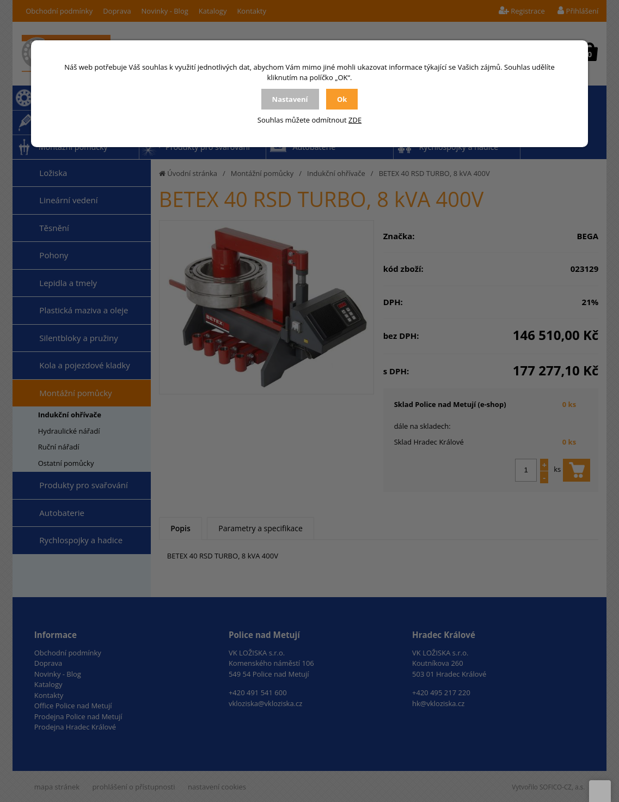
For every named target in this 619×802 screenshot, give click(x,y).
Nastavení (290, 99)
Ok (342, 99)
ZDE (354, 120)
